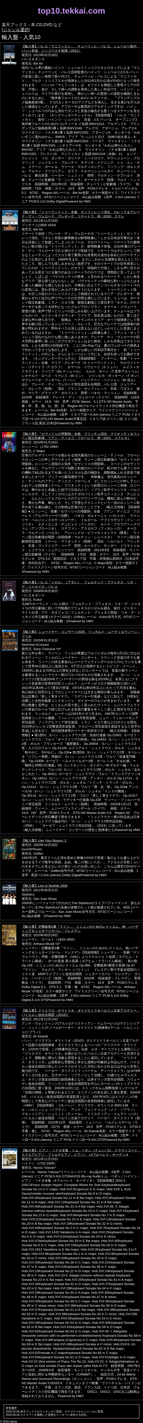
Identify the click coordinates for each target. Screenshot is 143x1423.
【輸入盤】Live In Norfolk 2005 (45, 886)
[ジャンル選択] (16, 29)
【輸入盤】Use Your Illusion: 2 (44, 840)
